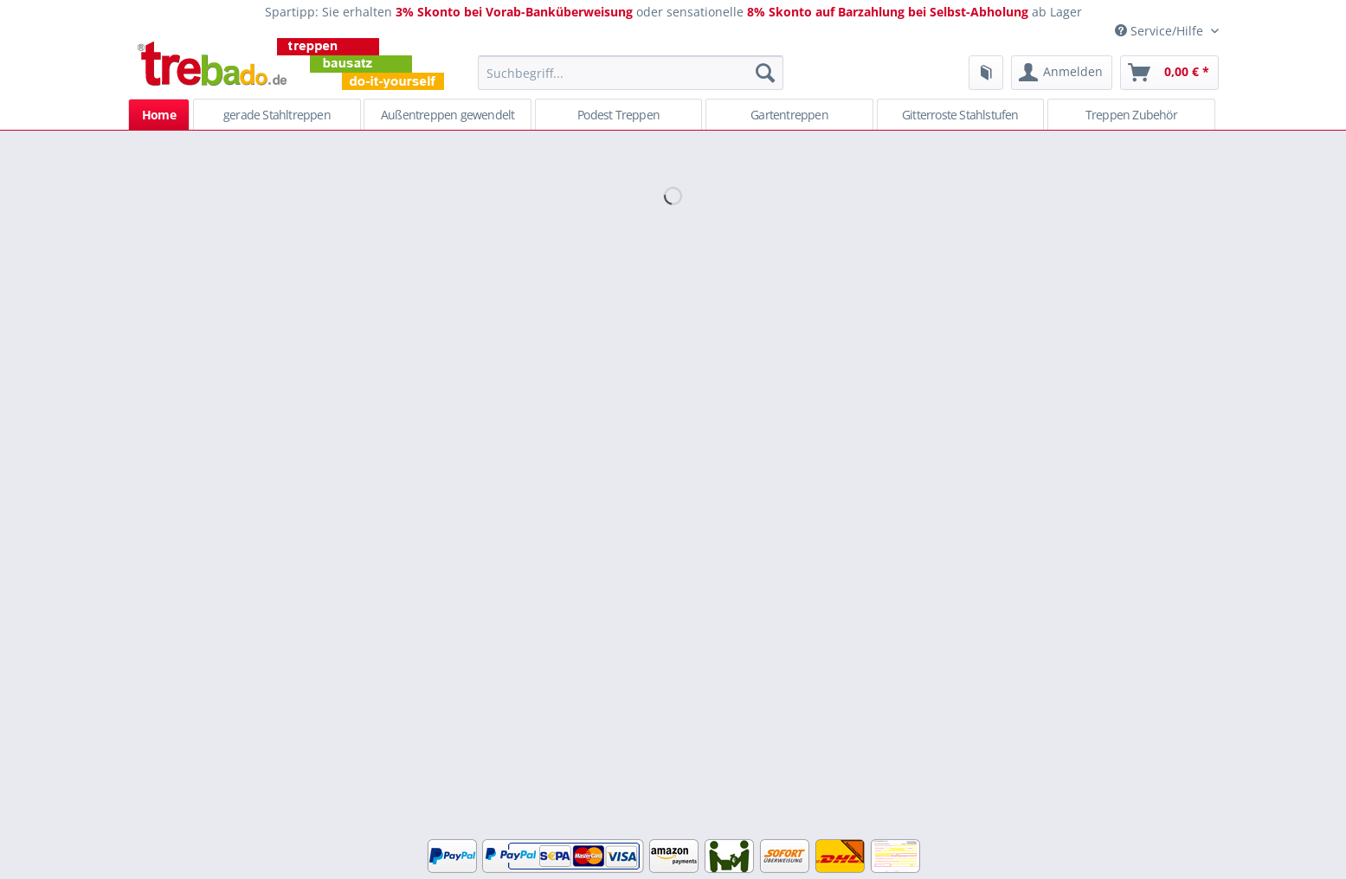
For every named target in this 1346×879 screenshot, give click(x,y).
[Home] (159, 114)
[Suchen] (765, 72)
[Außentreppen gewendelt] (447, 114)
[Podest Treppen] (619, 114)
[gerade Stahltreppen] (277, 114)
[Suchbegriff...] (630, 72)
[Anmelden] (1061, 72)
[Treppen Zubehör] (1131, 114)
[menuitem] (630, 80)
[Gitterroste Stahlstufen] (961, 114)
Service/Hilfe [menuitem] (1161, 30)
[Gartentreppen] (789, 114)
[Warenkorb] (1169, 72)
